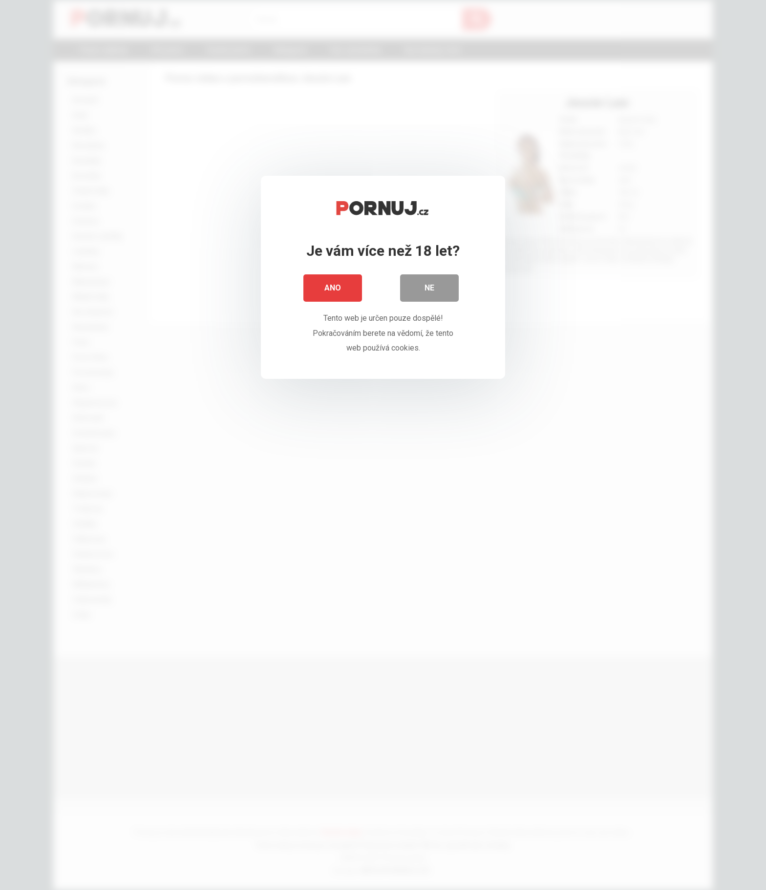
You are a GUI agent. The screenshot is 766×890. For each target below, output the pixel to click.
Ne (429, 287)
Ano (332, 287)
